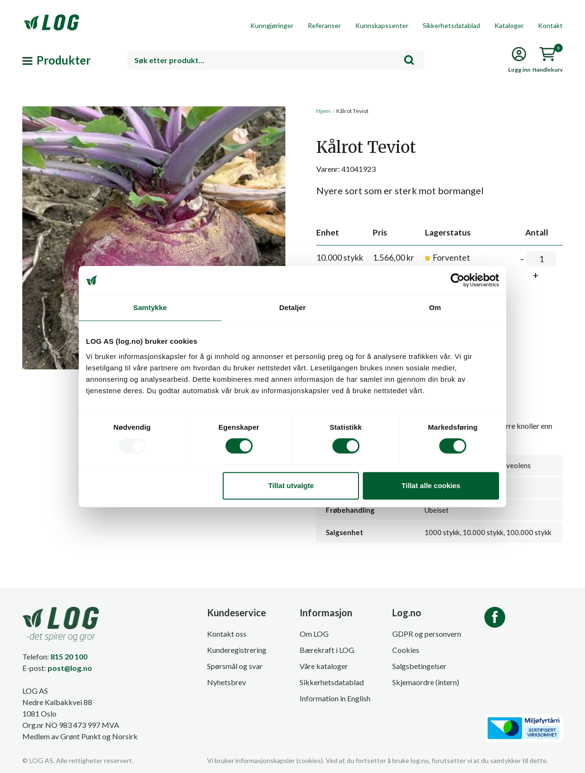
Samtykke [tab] (150, 307)
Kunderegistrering (236, 649)
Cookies (405, 649)
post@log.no (69, 667)
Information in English (335, 698)
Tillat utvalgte (291, 485)
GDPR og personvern (426, 633)
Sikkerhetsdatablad (451, 25)
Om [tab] (435, 307)
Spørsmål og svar (235, 665)
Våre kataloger (324, 665)
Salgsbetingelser (419, 665)
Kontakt (550, 25)
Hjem (323, 110)
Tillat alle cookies (430, 485)
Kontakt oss (226, 633)
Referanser (324, 25)
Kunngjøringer (271, 25)
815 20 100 (68, 656)
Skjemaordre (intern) (425, 682)
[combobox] (275, 60)
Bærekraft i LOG (327, 649)
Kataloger (509, 25)
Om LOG (314, 633)
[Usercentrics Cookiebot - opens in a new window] (457, 280)
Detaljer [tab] (292, 307)
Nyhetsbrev (226, 682)
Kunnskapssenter (381, 25)
